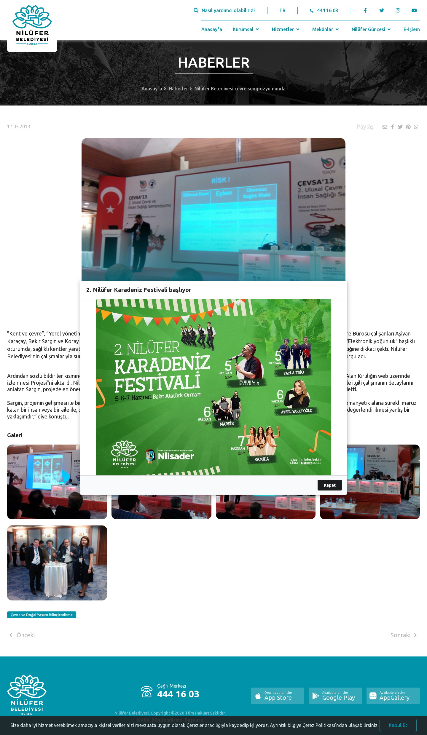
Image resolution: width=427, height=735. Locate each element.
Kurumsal (246, 29)
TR (282, 10)
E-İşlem (412, 29)
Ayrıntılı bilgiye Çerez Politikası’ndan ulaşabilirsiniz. (324, 730)
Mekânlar (326, 29)
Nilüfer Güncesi (372, 29)
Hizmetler (286, 29)
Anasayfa (211, 29)
